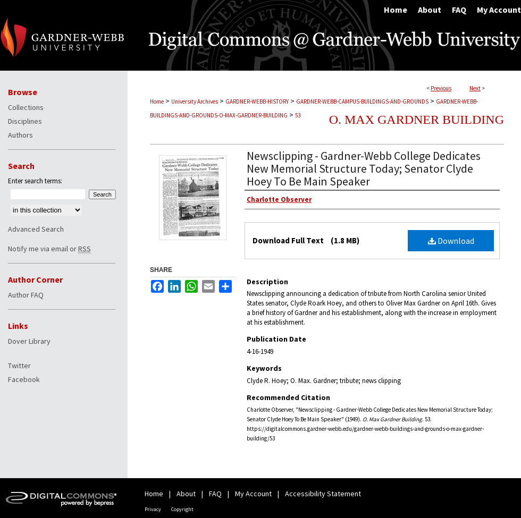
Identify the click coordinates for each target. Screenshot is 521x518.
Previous (441, 88)
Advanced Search (36, 229)
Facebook (24, 379)
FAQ (215, 493)
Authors (20, 135)
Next (475, 88)
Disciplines (25, 121)
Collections (26, 107)
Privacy (153, 509)
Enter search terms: (35, 180)
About (186, 493)
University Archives (194, 101)
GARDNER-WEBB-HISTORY (257, 101)
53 (297, 115)
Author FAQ (26, 295)
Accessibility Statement (323, 493)
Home (157, 101)
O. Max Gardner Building (416, 119)
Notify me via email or (49, 248)
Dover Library (29, 341)
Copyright (182, 509)
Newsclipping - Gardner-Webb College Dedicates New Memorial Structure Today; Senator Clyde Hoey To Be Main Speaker (364, 168)
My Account (253, 493)
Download (451, 240)
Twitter (19, 365)
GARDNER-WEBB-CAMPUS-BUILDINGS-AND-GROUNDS (362, 101)
